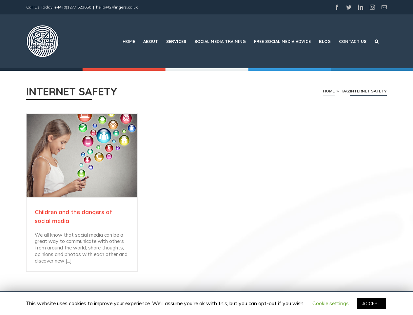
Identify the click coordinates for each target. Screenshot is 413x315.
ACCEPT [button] (371, 303)
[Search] (377, 41)
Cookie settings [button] (330, 303)
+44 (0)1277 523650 (72, 7)
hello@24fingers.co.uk (117, 7)
